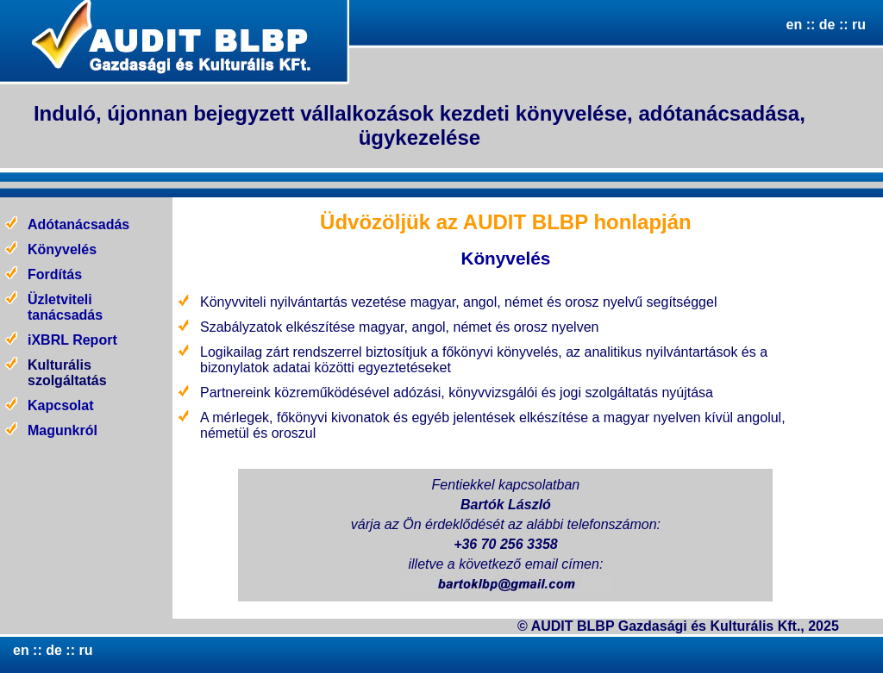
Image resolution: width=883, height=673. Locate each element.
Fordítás (55, 274)
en (794, 24)
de (825, 24)
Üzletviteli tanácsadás (65, 307)
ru (859, 24)
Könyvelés (62, 249)
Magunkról (62, 430)
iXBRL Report (72, 340)
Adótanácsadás (78, 224)
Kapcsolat (60, 405)
